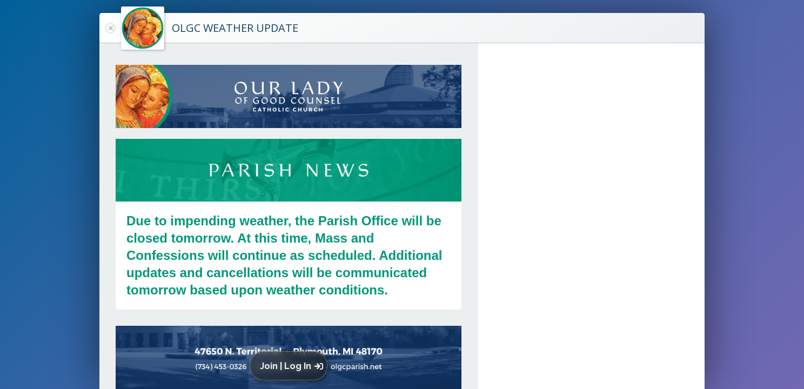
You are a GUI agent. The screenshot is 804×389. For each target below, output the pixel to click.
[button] (291, 366)
